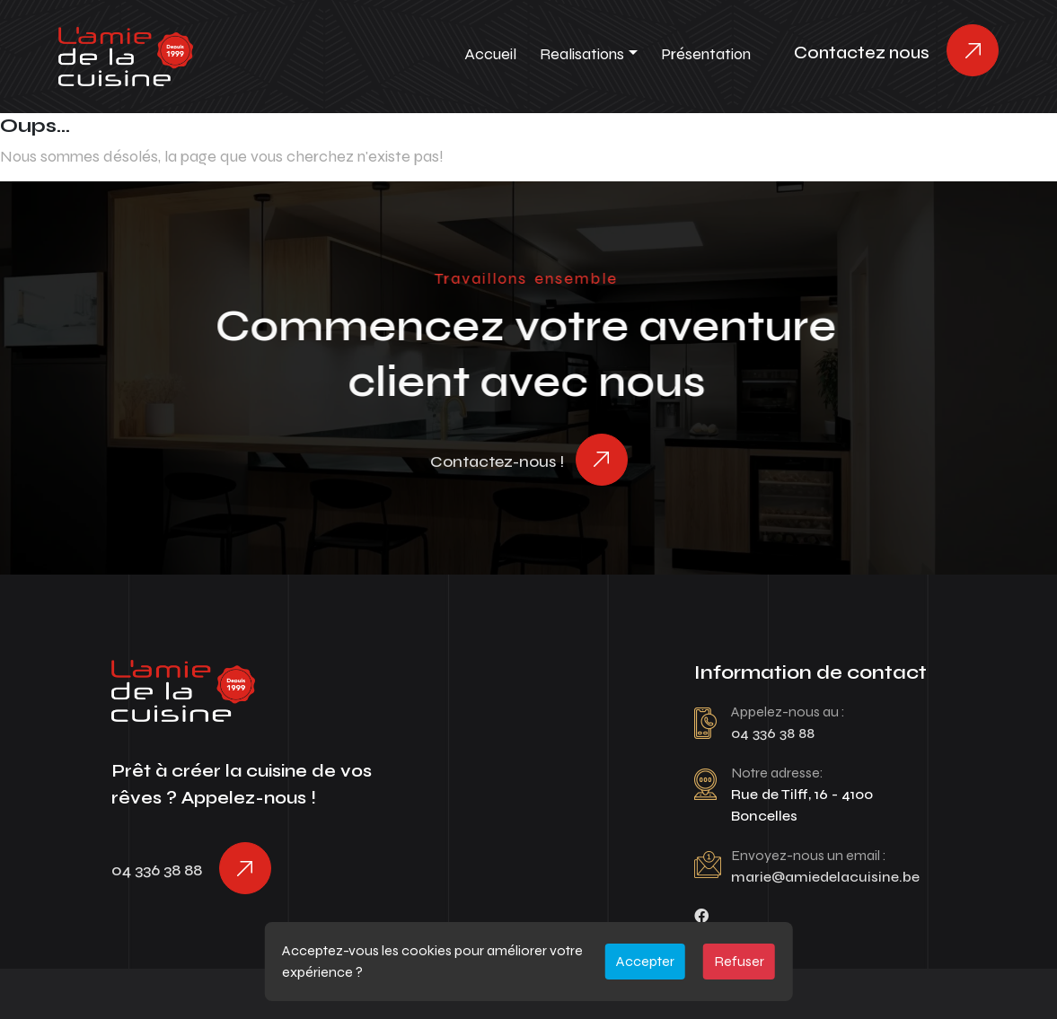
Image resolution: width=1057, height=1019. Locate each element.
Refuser (739, 961)
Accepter (645, 961)
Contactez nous (861, 52)
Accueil (490, 54)
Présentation (706, 54)
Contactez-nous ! (497, 461)
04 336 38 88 (156, 870)
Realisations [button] (582, 54)
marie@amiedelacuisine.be (825, 876)
